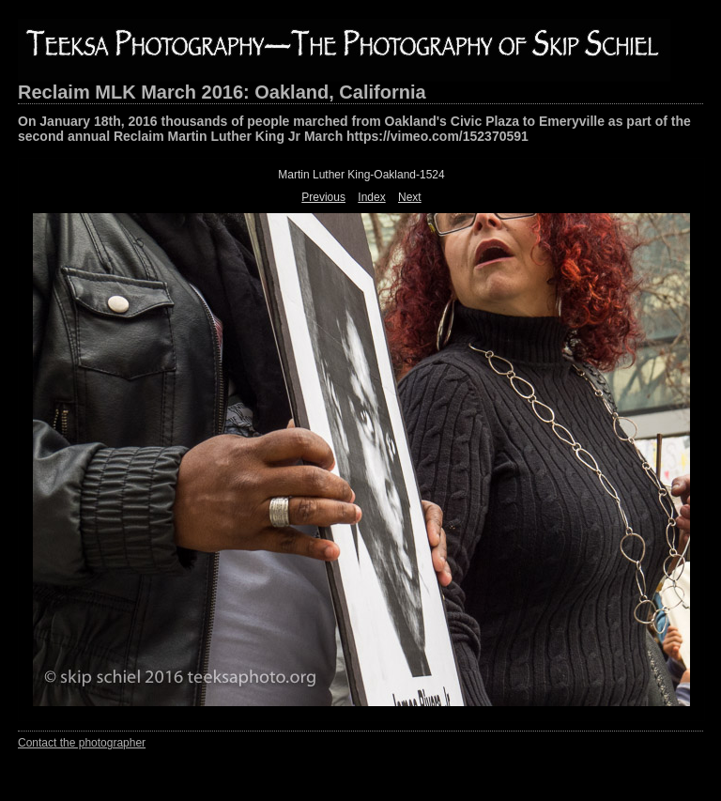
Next (410, 197)
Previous (323, 197)
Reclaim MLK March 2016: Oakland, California (222, 92)
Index (371, 197)
